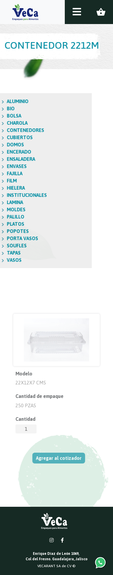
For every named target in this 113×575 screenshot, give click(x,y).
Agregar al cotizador (60, 458)
